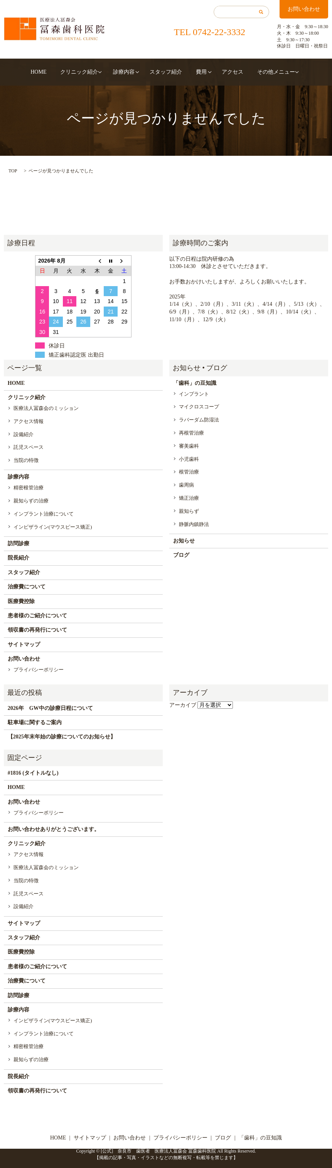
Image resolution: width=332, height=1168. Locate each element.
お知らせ (184, 541)
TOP (12, 171)
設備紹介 (23, 434)
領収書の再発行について (37, 630)
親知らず (189, 511)
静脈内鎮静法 (194, 524)
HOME (55, 72)
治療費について (27, 587)
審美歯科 (189, 446)
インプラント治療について (43, 514)
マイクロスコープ (199, 407)
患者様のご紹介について (37, 616)
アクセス (220, 72)
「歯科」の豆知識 (194, 383)
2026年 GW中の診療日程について (50, 708)
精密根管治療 (28, 487)
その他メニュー (255, 72)
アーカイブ (182, 705)
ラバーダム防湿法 (199, 420)
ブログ (181, 555)
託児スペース (28, 447)
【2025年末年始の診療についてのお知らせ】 (62, 737)
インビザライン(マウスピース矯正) (52, 527)
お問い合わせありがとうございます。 (53, 829)
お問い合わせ (304, 9)
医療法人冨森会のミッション (46, 408)
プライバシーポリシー (38, 669)
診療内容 (128, 72)
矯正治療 (189, 498)
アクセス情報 (28, 421)
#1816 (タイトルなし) (33, 773)
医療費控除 (21, 601)
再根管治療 (191, 433)
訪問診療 (18, 543)
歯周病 (186, 485)
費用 (192, 72)
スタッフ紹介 (166, 72)
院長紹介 (18, 558)
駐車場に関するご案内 (35, 722)
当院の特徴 (26, 460)
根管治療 (189, 472)
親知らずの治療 (31, 501)
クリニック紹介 (87, 72)
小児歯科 (189, 459)
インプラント (194, 394)
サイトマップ (24, 644)
